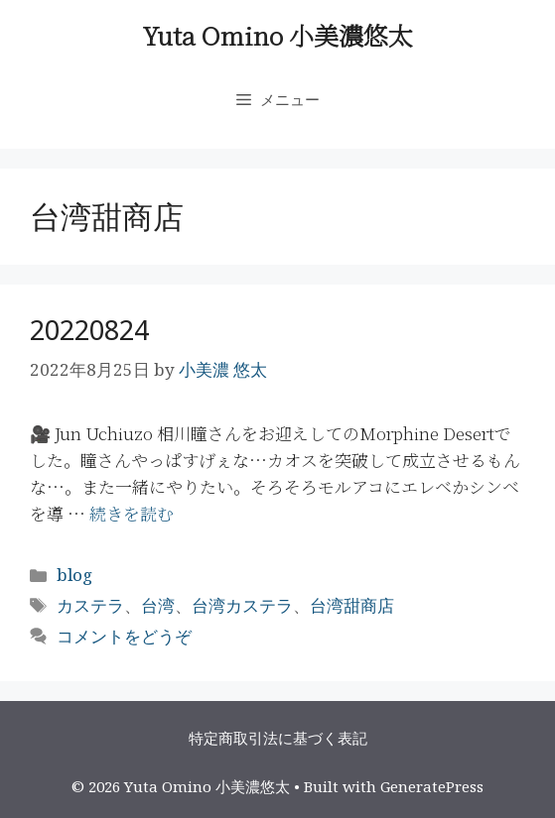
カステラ (90, 605)
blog (74, 574)
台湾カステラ (242, 605)
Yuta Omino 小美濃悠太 (277, 35)
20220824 (89, 329)
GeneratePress (432, 786)
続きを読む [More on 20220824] (131, 513)
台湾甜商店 (352, 605)
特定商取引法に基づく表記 (278, 738)
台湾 (158, 605)
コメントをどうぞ (124, 636)
